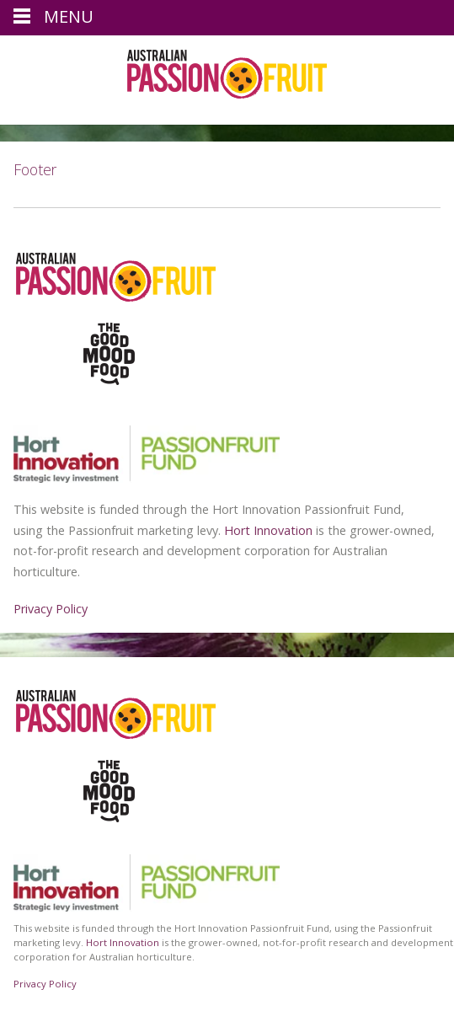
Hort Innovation (268, 530)
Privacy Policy (50, 609)
